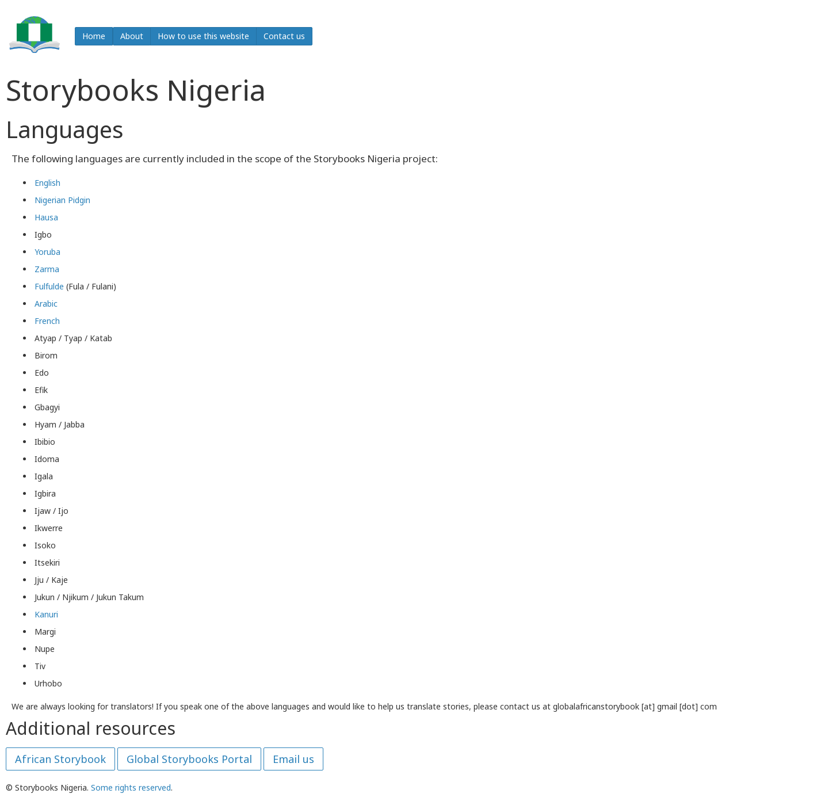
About (131, 35)
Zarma (47, 269)
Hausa (46, 217)
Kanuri (46, 614)
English (47, 182)
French (47, 320)
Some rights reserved (131, 787)
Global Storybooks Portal (189, 759)
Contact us (284, 35)
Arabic (46, 303)
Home (93, 35)
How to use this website (203, 35)
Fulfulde (49, 286)
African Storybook (60, 759)
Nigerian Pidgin (62, 199)
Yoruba (47, 251)
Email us (293, 759)
